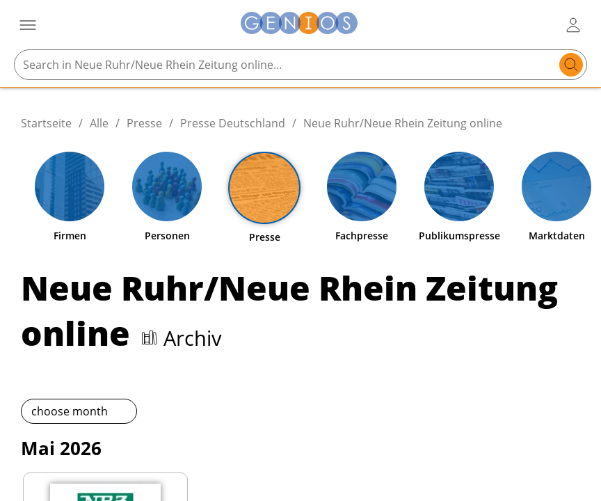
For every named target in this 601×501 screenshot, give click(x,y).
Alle (99, 123)
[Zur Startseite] (299, 25)
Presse (144, 123)
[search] (571, 65)
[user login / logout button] (573, 25)
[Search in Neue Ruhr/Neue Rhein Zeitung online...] (287, 64)
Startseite (46, 123)
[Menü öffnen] (28, 25)
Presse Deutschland (232, 123)
